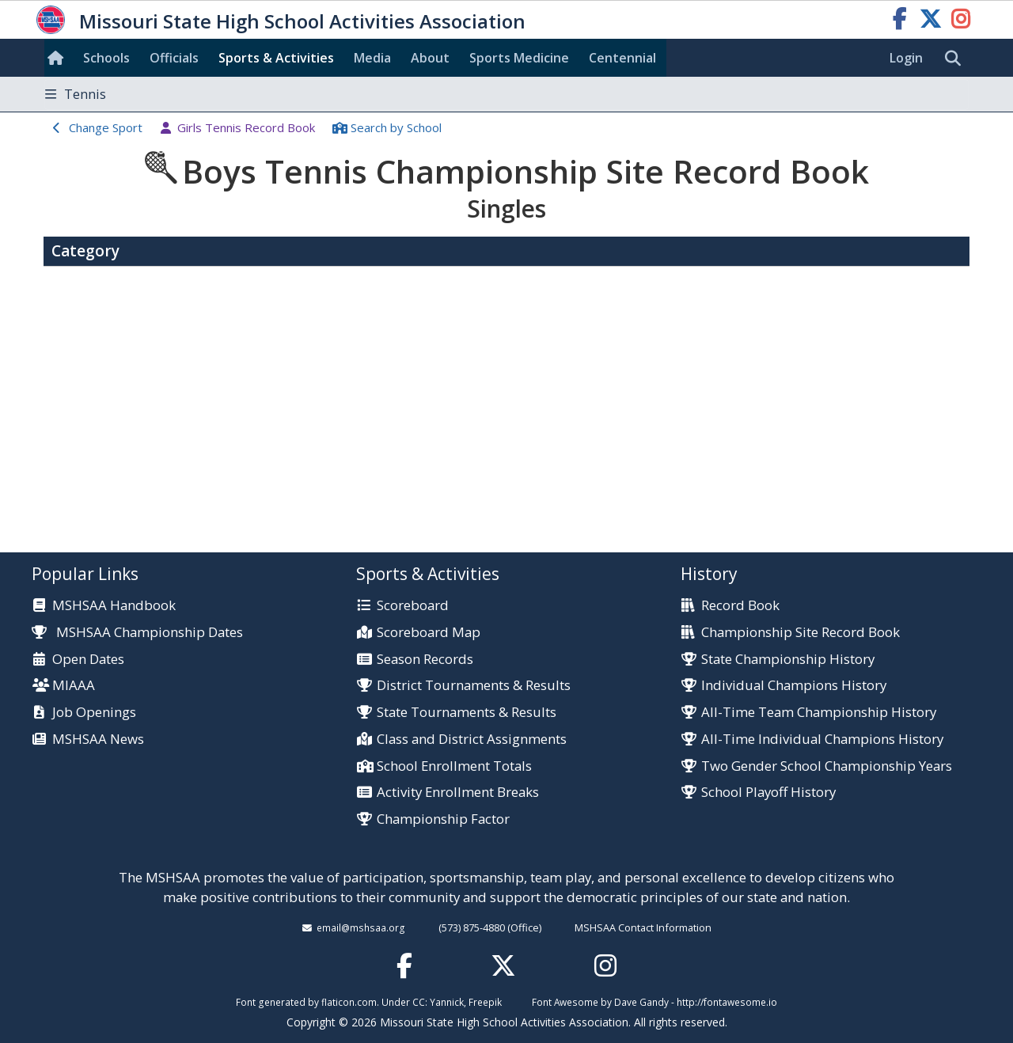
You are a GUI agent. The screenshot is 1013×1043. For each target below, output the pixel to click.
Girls (246, 127)
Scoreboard (413, 605)
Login (906, 57)
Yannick (447, 1002)
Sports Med (519, 57)
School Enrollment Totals (454, 766)
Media (372, 57)
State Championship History (788, 659)
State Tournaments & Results (466, 712)
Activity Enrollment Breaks (458, 792)
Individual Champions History (793, 685)
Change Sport (105, 127)
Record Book (740, 605)
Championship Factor (443, 819)
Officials (174, 57)
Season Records (425, 659)
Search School (396, 127)
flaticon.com (349, 1002)
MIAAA (73, 685)
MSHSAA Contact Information (643, 927)
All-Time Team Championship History (818, 712)
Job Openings (94, 712)
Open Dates (88, 659)
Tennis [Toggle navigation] (75, 94)
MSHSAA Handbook (114, 605)
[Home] (58, 58)
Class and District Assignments (472, 739)
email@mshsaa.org (361, 927)
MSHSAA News (98, 739)
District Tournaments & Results (474, 685)
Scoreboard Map (428, 632)
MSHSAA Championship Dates (137, 632)
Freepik (485, 1002)
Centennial (622, 57)
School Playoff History (768, 792)
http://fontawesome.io (727, 1002)
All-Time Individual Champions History (822, 739)
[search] (957, 59)
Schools (106, 57)
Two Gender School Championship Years (826, 766)
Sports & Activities (276, 57)
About (430, 57)
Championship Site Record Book (800, 632)
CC (418, 1002)
